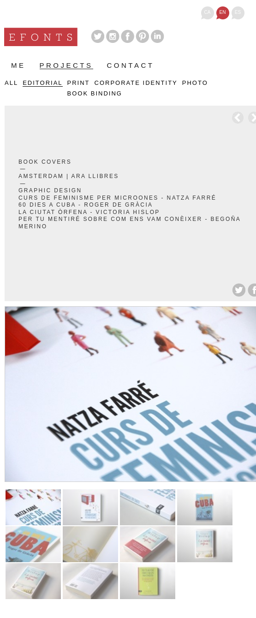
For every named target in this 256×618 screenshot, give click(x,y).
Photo (195, 83)
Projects (66, 65)
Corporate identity (136, 83)
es (238, 12)
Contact (131, 65)
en (223, 12)
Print (78, 83)
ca (207, 12)
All (11, 83)
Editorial (42, 83)
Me (18, 65)
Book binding (94, 93)
